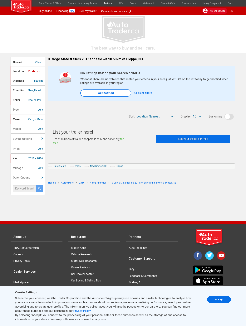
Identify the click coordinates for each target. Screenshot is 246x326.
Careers (18, 254)
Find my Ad (135, 282)
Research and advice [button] (116, 11)
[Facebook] (198, 255)
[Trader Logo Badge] (209, 237)
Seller (29, 100)
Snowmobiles (189, 3)
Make (28, 119)
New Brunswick (98, 166)
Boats (133, 3)
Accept (219, 299)
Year (28, 158)
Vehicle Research (81, 254)
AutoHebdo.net (138, 247)
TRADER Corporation (26, 247)
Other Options (28, 177)
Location (29, 71)
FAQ (131, 269)
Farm (230, 3)
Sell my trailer (88, 11)
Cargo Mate (60, 166)
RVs (121, 3)
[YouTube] (221, 255)
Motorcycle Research (84, 260)
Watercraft (148, 3)
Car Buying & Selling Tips (86, 280)
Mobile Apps (78, 247)
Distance (28, 80)
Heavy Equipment (212, 3)
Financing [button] (66, 11)
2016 (78, 166)
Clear (38, 62)
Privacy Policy (21, 260)
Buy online (45, 11)
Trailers (108, 3)
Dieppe (119, 166)
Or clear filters (143, 93)
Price (28, 148)
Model (28, 128)
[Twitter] (209, 255)
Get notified (106, 93)
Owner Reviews (80, 267)
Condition (29, 90)
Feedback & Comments (143, 275)
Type (28, 109)
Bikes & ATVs (168, 3)
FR (231, 11)
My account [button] (214, 10)
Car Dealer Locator (82, 274)
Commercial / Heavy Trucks (82, 3)
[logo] (24, 5)
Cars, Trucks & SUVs (50, 3)
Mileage (28, 168)
